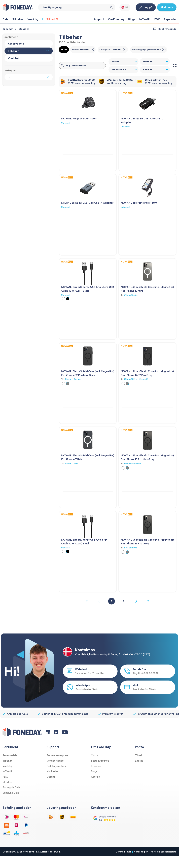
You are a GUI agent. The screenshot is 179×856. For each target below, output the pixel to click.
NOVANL (144, 19)
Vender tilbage (55, 760)
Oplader (24, 29)
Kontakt (95, 776)
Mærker (7, 782)
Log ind (139, 760)
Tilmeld (139, 755)
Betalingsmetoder (57, 766)
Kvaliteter (52, 771)
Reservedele (10, 755)
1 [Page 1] (111, 601)
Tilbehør (8, 29)
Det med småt (123, 851)
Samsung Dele (11, 792)
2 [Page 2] (124, 601)
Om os (94, 755)
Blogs (131, 19)
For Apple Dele (11, 787)
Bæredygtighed (100, 760)
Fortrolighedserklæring (163, 851)
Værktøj (7, 766)
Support (98, 19)
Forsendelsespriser (58, 755)
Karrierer (96, 766)
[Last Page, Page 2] (148, 601)
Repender (170, 19)
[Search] (76, 7)
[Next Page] (136, 601)
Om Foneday (116, 19)
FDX (157, 19)
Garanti (51, 776)
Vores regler (141, 851)
